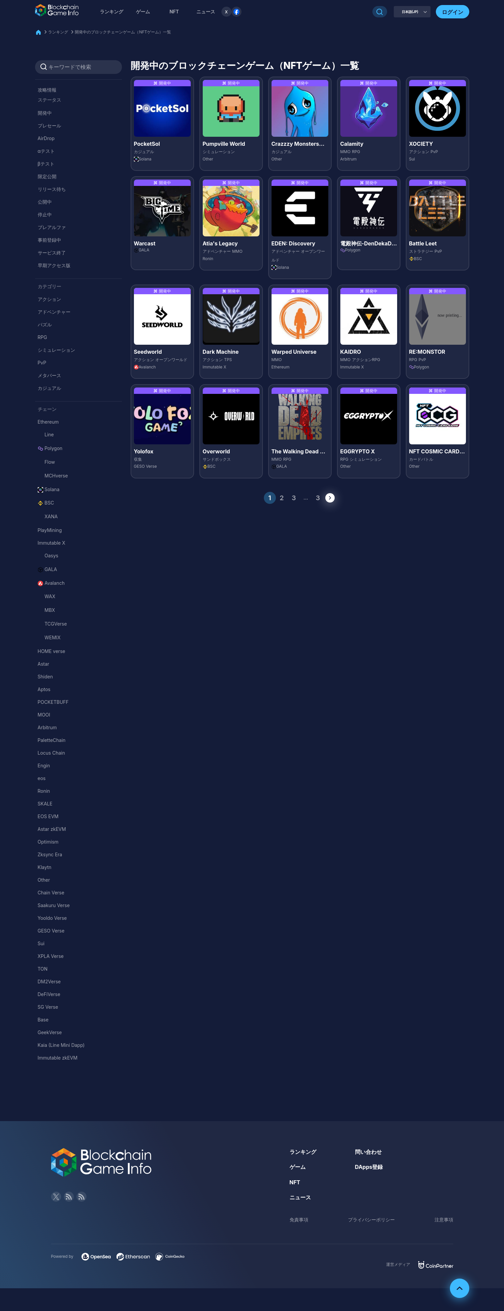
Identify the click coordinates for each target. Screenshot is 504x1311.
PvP (42, 362)
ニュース (300, 1197)
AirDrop (46, 138)
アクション (49, 299)
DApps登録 (369, 1167)
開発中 (45, 113)
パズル (45, 324)
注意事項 (444, 1219)
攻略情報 (47, 90)
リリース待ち (52, 189)
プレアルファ (52, 227)
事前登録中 (49, 240)
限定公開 (47, 176)
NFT (174, 11)
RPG (42, 337)
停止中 (45, 214)
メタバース (49, 375)
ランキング (111, 11)
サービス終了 (52, 252)
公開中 (45, 202)
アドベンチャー (54, 312)
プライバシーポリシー (371, 1219)
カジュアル (49, 388)
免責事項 (299, 1219)
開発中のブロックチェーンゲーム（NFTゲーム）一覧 (123, 31)
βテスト (46, 164)
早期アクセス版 (54, 265)
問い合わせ (368, 1152)
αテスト (46, 151)
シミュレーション (56, 350)
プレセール (49, 125)
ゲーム (143, 11)
